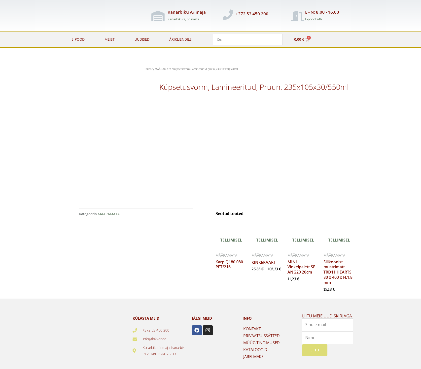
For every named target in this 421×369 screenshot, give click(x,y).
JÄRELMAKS (253, 356)
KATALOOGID (255, 349)
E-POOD (78, 39)
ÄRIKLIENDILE (180, 39)
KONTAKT (252, 329)
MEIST (110, 39)
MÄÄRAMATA (163, 69)
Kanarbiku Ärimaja (187, 12)
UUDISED (142, 39)
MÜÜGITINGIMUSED (261, 342)
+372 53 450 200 (252, 14)
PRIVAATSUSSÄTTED (261, 335)
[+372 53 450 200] (228, 14)
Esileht (148, 69)
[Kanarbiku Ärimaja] (158, 16)
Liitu (315, 350)
